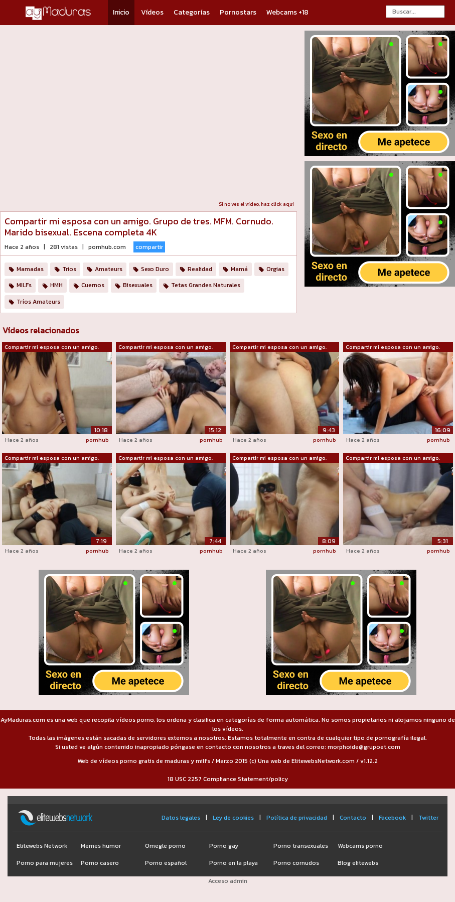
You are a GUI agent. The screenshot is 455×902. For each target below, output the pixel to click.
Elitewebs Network (42, 845)
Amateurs (108, 269)
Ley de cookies (233, 817)
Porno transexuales (300, 845)
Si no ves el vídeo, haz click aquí (256, 204)
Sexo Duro (155, 269)
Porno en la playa (233, 862)
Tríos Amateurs (38, 301)
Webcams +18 (287, 12)
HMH (56, 285)
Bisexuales (138, 285)
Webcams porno (360, 845)
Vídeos (152, 12)
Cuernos (92, 285)
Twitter (428, 817)
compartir (149, 246)
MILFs (24, 285)
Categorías (192, 12)
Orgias (275, 269)
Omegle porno (165, 845)
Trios (69, 269)
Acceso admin (227, 880)
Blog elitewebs (358, 862)
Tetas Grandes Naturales (205, 285)
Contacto (353, 817)
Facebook (392, 817)
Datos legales (181, 817)
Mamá (239, 269)
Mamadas (30, 269)
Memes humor (101, 845)
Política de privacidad (296, 817)
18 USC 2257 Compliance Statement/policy (228, 779)
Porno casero (100, 862)
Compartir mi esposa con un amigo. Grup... (52, 347)
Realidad (200, 269)
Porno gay (223, 845)
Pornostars (238, 12)
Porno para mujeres (45, 862)
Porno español (166, 862)
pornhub (97, 440)
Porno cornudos (296, 862)
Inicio (121, 12)
